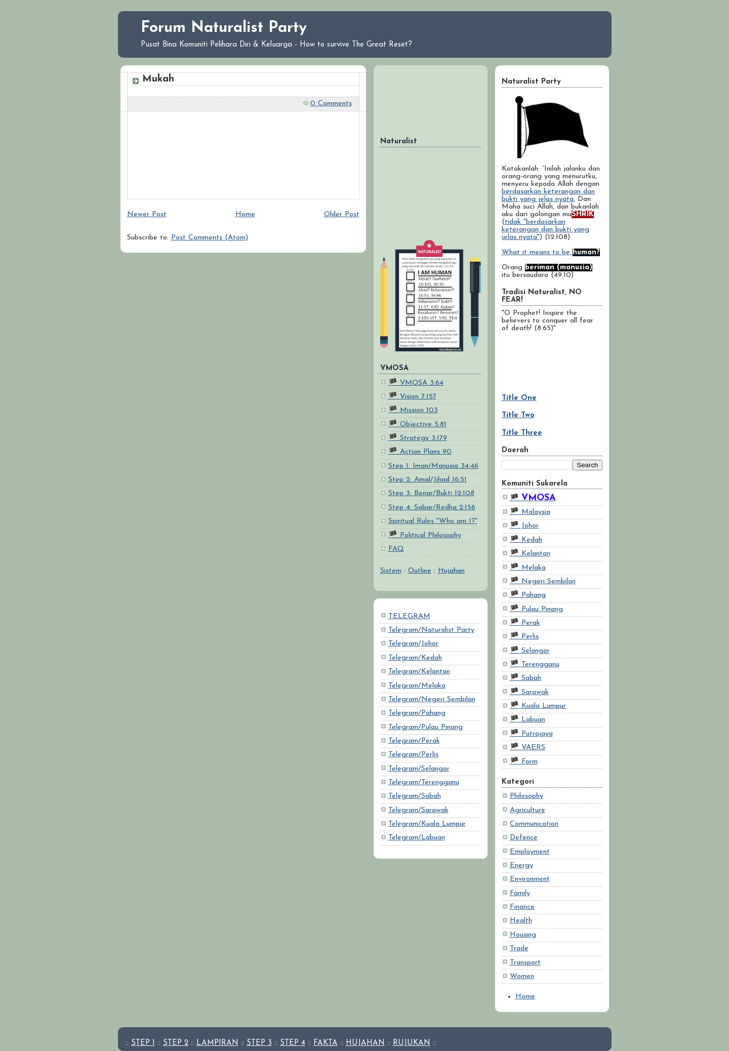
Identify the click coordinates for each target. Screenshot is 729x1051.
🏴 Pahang (528, 595)
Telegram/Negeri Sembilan (431, 699)
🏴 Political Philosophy (424, 535)
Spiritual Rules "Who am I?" (432, 521)
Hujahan (451, 571)
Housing (523, 935)
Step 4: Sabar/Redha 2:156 (431, 507)
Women (522, 976)
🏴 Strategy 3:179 (417, 438)
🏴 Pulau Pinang (536, 609)
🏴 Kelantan (530, 553)
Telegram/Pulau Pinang (425, 727)
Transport (525, 962)
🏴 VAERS (527, 747)
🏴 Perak (525, 623)
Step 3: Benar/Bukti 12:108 (431, 493)
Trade (519, 948)
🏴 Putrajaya (531, 734)
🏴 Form (524, 761)
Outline (419, 571)
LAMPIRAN (217, 1043)
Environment (530, 879)
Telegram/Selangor (419, 769)
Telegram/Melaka (417, 686)
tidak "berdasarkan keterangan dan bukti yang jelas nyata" (545, 229)
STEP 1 (143, 1043)
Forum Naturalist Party (224, 28)
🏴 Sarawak (529, 692)
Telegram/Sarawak (418, 810)
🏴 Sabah (525, 678)
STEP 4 (292, 1043)
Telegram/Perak (414, 741)
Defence (524, 837)
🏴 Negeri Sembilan (543, 581)
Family (520, 893)
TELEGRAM (409, 616)
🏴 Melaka (528, 568)
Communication (534, 824)
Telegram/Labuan (416, 837)
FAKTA (325, 1043)
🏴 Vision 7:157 (412, 396)
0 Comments (331, 103)
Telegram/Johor (413, 644)
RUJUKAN (411, 1043)
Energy (521, 865)
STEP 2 (175, 1043)
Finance (522, 907)
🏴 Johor (524, 526)
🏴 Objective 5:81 (417, 424)
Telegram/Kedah (415, 658)
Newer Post (147, 214)
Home (525, 996)
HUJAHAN (365, 1043)
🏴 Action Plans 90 (420, 452)
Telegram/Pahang (417, 713)
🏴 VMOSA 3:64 (415, 383)
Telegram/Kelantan (419, 671)
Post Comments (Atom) (209, 237)
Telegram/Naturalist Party (431, 630)
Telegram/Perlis (413, 754)
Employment (530, 852)
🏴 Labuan (527, 719)
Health (521, 920)
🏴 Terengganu (534, 664)
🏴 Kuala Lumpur (538, 706)
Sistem (390, 571)
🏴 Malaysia (530, 512)
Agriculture (527, 810)
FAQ (396, 549)
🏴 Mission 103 (413, 410)
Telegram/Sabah (414, 796)
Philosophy (526, 796)
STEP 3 (259, 1043)
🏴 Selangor (530, 651)
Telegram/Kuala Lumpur (427, 824)
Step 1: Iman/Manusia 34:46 (433, 466)
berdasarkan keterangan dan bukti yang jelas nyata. (548, 195)
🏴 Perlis (524, 636)
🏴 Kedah (526, 540)
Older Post (341, 214)
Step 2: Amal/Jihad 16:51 (427, 479)
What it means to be (551, 252)
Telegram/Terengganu (423, 782)
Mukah (158, 79)
